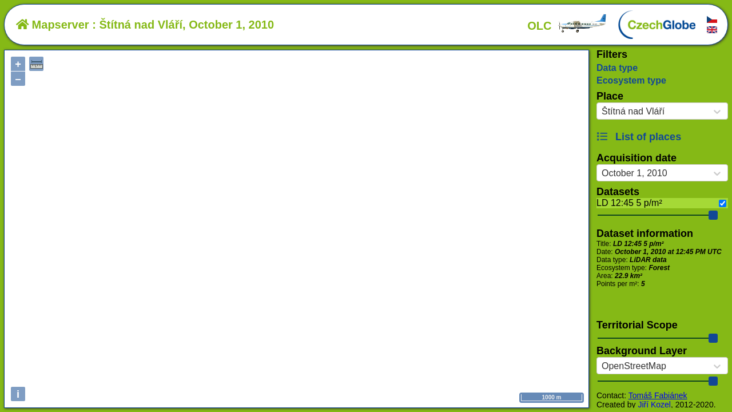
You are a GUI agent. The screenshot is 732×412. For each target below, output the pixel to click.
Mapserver (52, 24)
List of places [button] (638, 136)
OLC (567, 25)
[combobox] (601, 111)
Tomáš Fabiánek (657, 395)
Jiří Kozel (654, 404)
